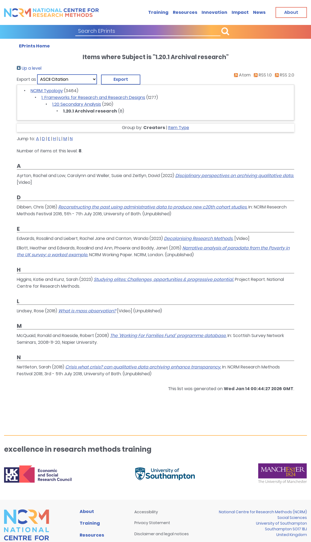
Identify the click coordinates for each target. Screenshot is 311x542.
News (259, 12)
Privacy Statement (152, 522)
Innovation (214, 12)
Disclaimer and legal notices (161, 534)
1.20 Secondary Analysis (76, 104)
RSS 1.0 (262, 75)
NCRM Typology (47, 91)
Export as (26, 79)
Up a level (29, 68)
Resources (185, 12)
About (87, 511)
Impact (240, 12)
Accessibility (146, 512)
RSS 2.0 (283, 75)
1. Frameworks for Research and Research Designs (93, 97)
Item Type (178, 127)
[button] (120, 79)
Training (158, 12)
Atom (241, 75)
